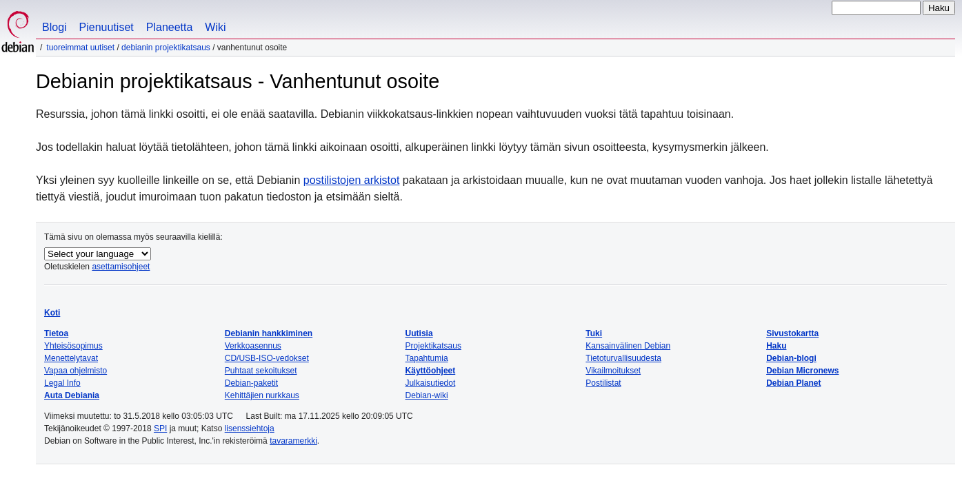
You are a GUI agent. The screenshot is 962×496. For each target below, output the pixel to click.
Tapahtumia (426, 358)
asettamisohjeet (121, 266)
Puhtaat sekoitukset (261, 370)
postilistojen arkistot (351, 180)
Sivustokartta (792, 333)
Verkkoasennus (253, 346)
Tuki (593, 333)
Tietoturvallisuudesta (623, 358)
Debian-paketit (251, 383)
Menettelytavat (71, 358)
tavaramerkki (293, 441)
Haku (776, 346)
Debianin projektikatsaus (165, 47)
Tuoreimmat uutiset (80, 47)
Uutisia (419, 333)
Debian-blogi (791, 358)
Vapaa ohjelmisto (75, 370)
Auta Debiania (71, 395)
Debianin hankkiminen (268, 333)
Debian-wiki (426, 395)
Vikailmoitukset (613, 370)
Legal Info (62, 383)
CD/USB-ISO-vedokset (267, 358)
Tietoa (56, 333)
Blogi (54, 27)
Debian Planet (793, 383)
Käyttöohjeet (430, 370)
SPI (160, 428)
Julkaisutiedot (430, 383)
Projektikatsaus (433, 346)
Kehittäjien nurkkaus (262, 395)
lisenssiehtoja (249, 428)
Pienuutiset (106, 27)
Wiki (215, 27)
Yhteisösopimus (73, 346)
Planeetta (169, 27)
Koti (52, 313)
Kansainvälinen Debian (627, 346)
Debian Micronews (802, 370)
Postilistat (603, 383)
